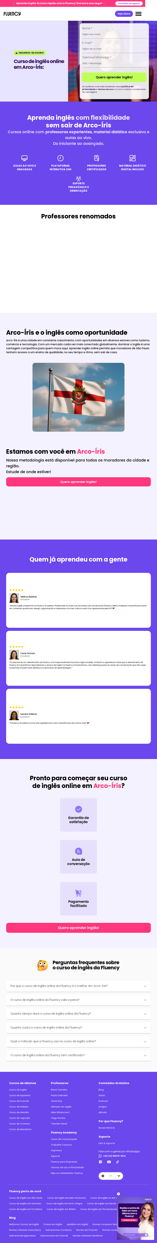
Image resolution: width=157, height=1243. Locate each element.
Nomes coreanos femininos (108, 1224)
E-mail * (87, 43)
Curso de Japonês (19, 1118)
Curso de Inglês (18, 1089)
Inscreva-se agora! (140, 3)
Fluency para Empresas (64, 1161)
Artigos (103, 1106)
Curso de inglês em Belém (61, 1209)
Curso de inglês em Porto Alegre (64, 1203)
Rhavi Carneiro (59, 1089)
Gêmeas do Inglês (61, 1106)
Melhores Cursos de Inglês (24, 1224)
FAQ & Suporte (107, 1143)
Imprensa (56, 1150)
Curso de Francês (19, 1101)
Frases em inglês (53, 1224)
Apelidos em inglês (77, 1224)
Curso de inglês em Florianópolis (98, 1209)
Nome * (87, 28)
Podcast (103, 1101)
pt (111, 1176)
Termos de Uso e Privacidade (67, 1167)
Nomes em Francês (87, 1230)
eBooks (103, 1112)
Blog (101, 1089)
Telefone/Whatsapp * (96, 57)
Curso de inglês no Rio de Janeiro (109, 1197)
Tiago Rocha (58, 1118)
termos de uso (105, 89)
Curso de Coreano (19, 1123)
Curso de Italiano (19, 1106)
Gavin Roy (56, 1101)
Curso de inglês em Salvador (25, 1203)
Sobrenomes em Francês (54, 1235)
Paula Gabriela (59, 1095)
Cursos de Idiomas (22, 1083)
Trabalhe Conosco (61, 1144)
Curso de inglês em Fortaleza (25, 1209)
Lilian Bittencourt (60, 1112)
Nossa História (107, 1127)
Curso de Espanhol (19, 1095)
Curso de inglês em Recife (101, 1203)
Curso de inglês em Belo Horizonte (66, 1197)
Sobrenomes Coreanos (59, 1230)
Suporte (55, 1156)
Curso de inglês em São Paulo (26, 1197)
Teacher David (59, 1123)
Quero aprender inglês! (114, 77)
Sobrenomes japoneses (22, 1235)
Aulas (102, 1095)
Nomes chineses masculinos (25, 1230)
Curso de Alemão (19, 1112)
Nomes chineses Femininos (88, 1235)
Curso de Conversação (64, 1139)
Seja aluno (135, 13)
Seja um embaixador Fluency (67, 1173)
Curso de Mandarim (20, 1129)
